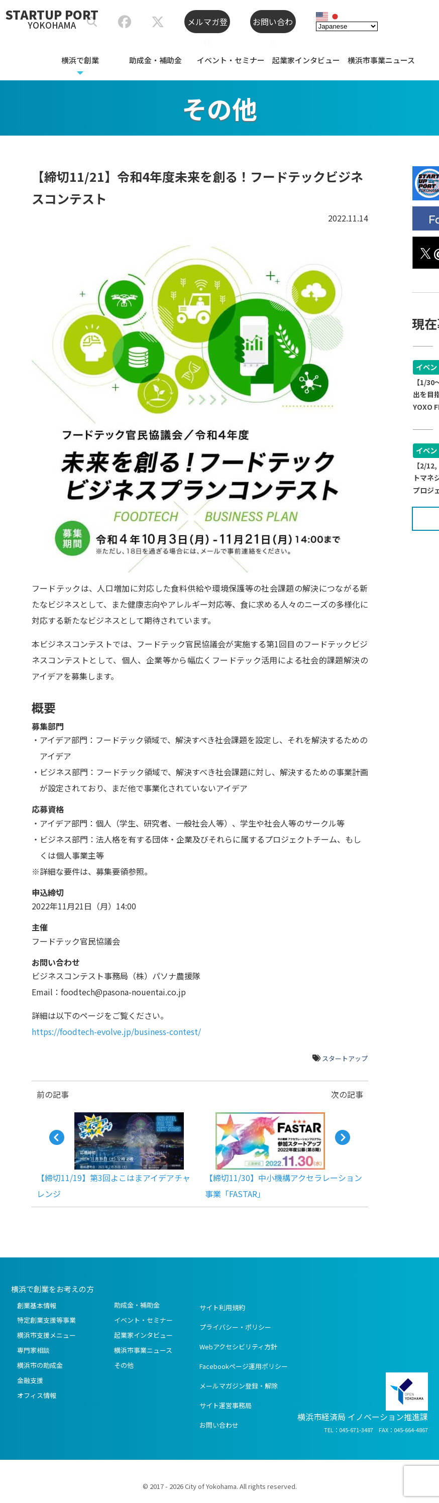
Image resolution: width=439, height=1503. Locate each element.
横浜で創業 (80, 60)
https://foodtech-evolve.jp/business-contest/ (116, 1031)
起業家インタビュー (306, 60)
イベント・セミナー (231, 60)
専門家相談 (33, 1350)
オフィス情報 (36, 1395)
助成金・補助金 (155, 60)
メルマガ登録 (207, 24)
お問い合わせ (273, 24)
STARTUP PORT (51, 18)
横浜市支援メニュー (46, 1335)
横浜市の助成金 (40, 1365)
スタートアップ (345, 1058)
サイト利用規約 (222, 1307)
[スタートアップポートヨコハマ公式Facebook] (124, 23)
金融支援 (30, 1380)
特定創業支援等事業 (46, 1320)
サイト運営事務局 (225, 1405)
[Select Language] (347, 25)
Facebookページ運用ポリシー (243, 1366)
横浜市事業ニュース (381, 60)
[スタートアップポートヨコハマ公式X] (157, 23)
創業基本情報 (36, 1305)
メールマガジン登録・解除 (238, 1386)
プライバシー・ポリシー (235, 1327)
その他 (124, 1365)
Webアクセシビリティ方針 (238, 1346)
